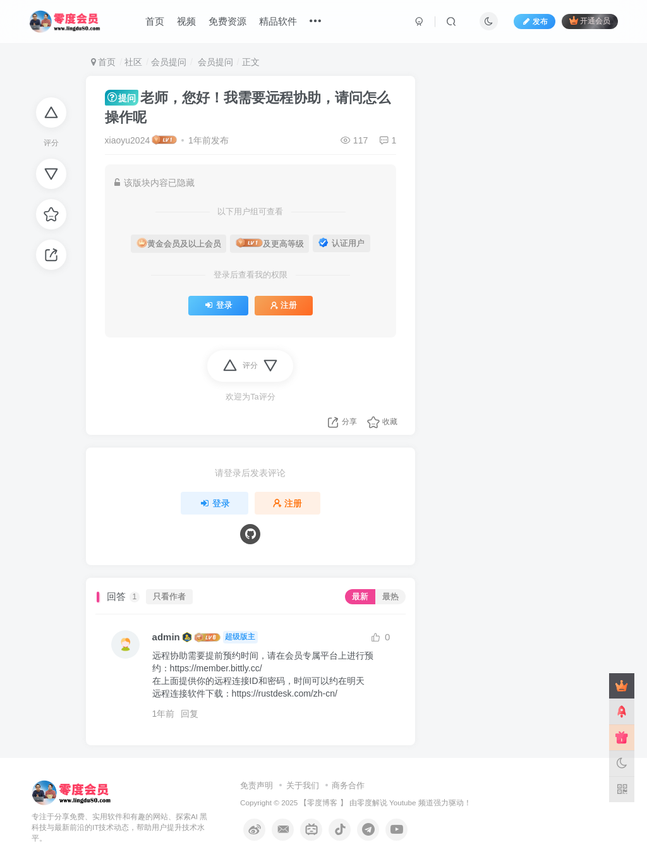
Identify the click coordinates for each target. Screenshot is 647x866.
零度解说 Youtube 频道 (395, 802)
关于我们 (302, 785)
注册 (283, 305)
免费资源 (227, 21)
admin (166, 636)
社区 (133, 62)
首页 (154, 21)
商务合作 (348, 785)
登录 (218, 305)
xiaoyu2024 (127, 140)
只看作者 (169, 596)
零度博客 (322, 802)
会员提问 (168, 62)
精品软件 (278, 21)
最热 (390, 596)
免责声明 (256, 785)
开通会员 (589, 20)
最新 (360, 596)
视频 (186, 21)
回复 (189, 714)
